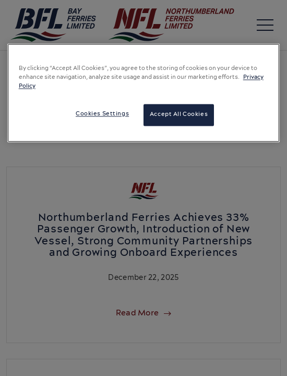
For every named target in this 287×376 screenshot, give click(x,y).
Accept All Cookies (179, 115)
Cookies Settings (102, 114)
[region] (143, 92)
